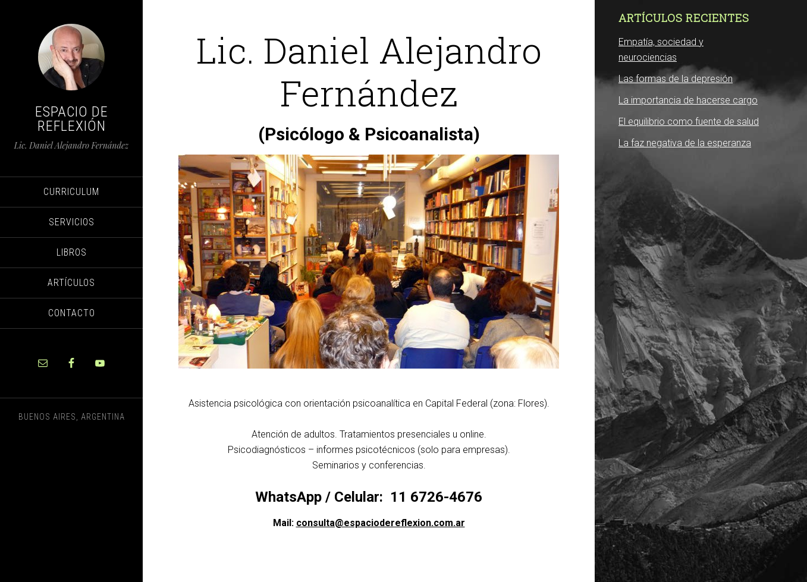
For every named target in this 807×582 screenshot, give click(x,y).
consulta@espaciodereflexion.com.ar (380, 522)
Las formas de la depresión (675, 78)
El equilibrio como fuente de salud (688, 121)
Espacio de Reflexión (71, 118)
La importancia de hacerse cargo (688, 100)
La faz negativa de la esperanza (684, 143)
